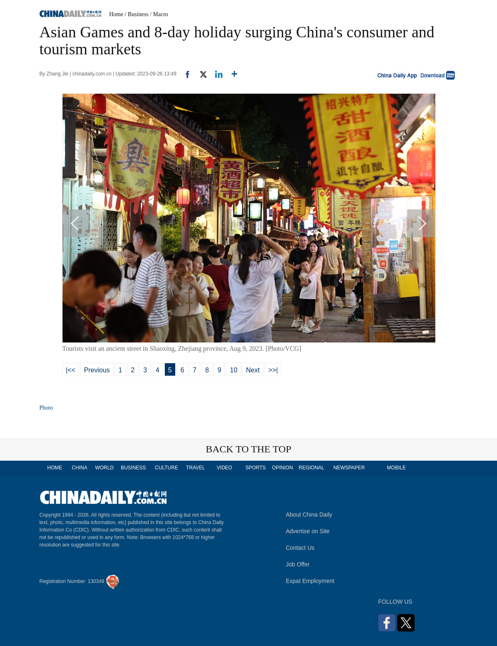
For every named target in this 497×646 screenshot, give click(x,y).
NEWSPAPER (348, 468)
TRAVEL (195, 468)
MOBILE (396, 468)
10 (233, 370)
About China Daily (309, 514)
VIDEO (224, 468)
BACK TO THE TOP (249, 449)
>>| (273, 370)
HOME (54, 468)
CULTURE (166, 468)
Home (116, 14)
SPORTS (255, 468)
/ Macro (159, 14)
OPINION (282, 468)
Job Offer (297, 564)
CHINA (79, 468)
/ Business (136, 14)
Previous (97, 370)
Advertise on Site (308, 531)
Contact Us (300, 547)
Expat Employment (310, 581)
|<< (70, 370)
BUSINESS (133, 468)
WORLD (104, 468)
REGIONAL (311, 468)
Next (253, 370)
